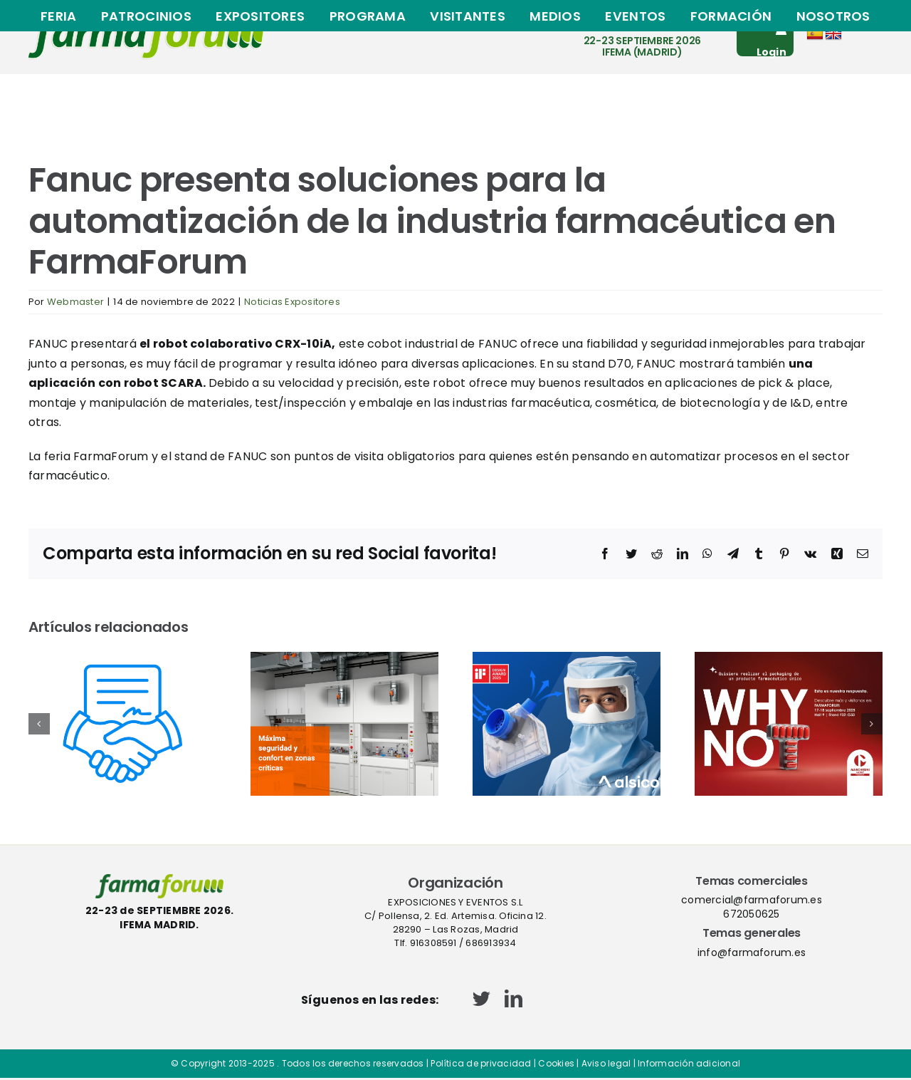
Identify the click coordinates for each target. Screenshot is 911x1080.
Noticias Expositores (292, 301)
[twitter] (481, 998)
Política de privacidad (481, 1063)
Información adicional (689, 1063)
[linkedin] (513, 998)
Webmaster (75, 301)
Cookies (556, 1063)
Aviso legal (606, 1063)
